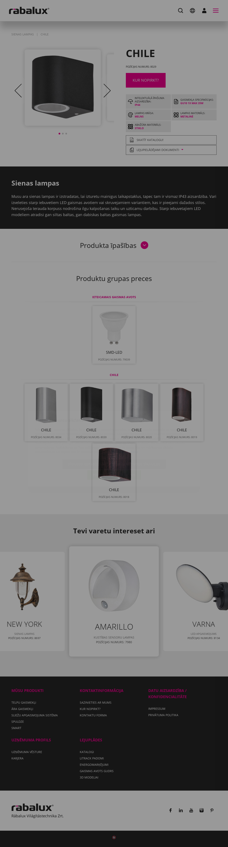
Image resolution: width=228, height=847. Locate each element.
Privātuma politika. (124, 427)
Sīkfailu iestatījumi (86, 439)
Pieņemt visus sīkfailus (114, 450)
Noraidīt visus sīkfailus (137, 439)
